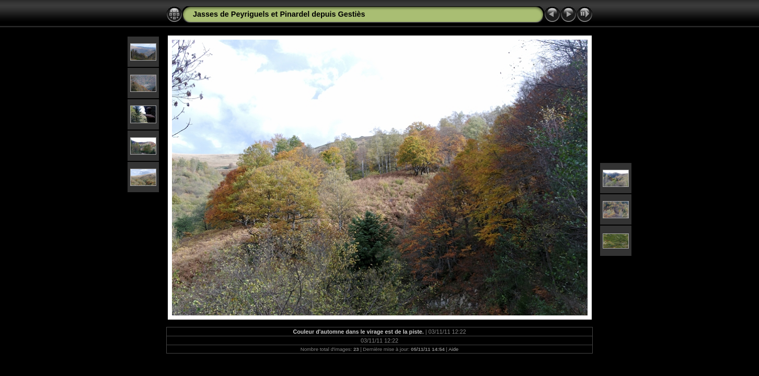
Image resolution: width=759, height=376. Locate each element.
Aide (453, 349)
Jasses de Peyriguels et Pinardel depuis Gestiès (279, 14)
